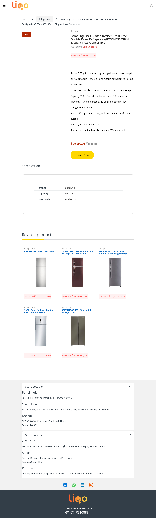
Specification (31, 166)
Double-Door (72, 199)
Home (25, 19)
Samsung (70, 187)
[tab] (31, 167)
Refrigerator (44, 19)
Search (152, 6)
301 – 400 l (70, 193)
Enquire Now (82, 155)
